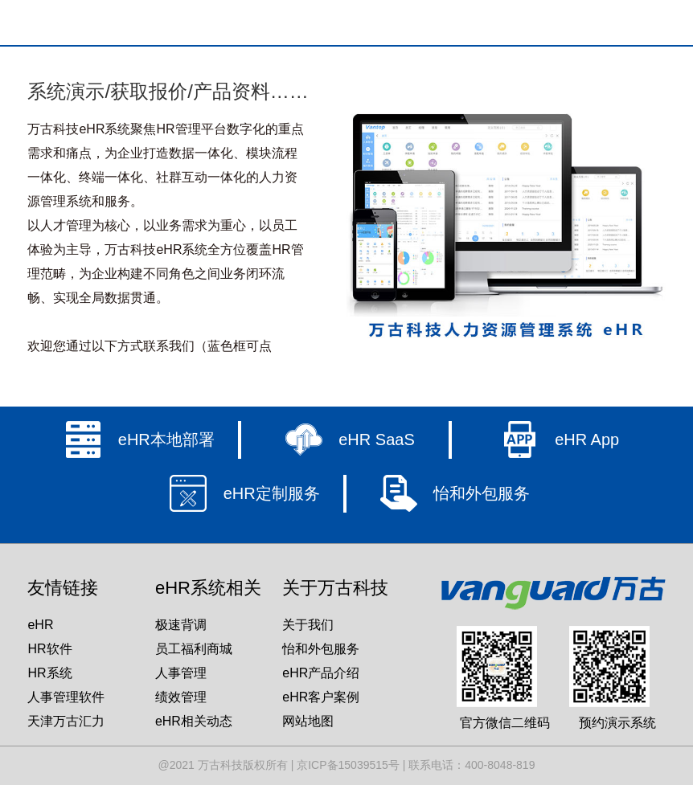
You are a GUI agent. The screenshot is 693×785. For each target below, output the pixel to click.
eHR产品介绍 (320, 673)
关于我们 (308, 625)
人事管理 (181, 673)
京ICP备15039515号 (348, 764)
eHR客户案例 (320, 697)
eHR (40, 625)
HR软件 (49, 649)
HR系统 (49, 673)
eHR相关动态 (193, 721)
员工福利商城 (193, 649)
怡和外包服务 (320, 649)
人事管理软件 (66, 697)
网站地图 (308, 721)
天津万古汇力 (66, 721)
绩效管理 (181, 697)
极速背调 (181, 625)
